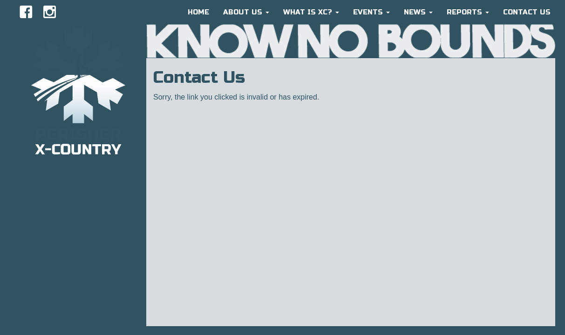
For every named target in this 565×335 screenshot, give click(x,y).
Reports (468, 12)
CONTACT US (527, 12)
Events (371, 12)
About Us (246, 12)
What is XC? (311, 12)
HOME (198, 12)
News (418, 12)
